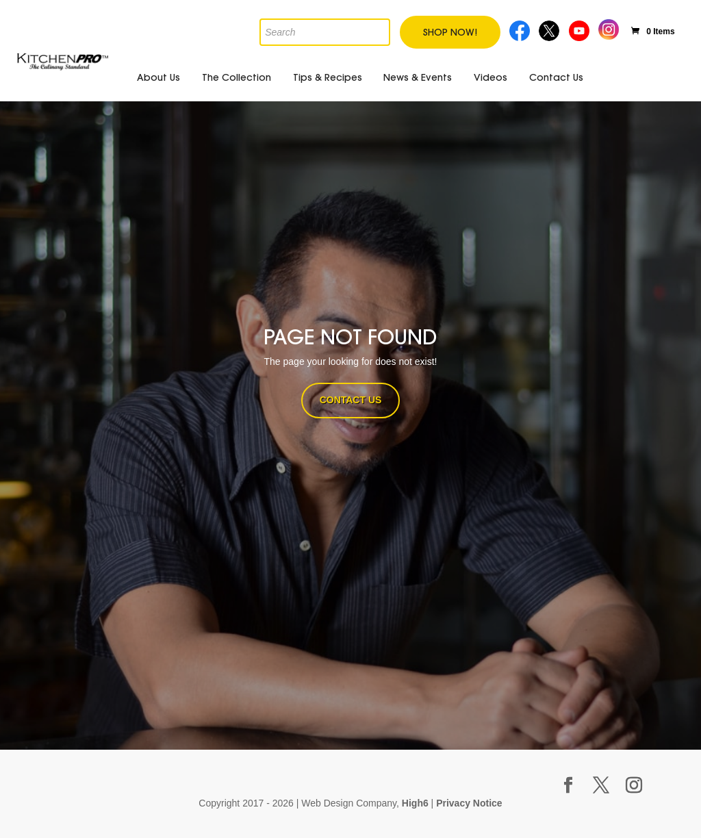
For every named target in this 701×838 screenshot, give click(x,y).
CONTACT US (351, 399)
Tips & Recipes (327, 77)
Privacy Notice (469, 803)
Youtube (580, 29)
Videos (490, 77)
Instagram (609, 27)
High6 (415, 803)
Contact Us (556, 77)
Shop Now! (450, 32)
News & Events (417, 77)
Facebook (520, 29)
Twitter (550, 29)
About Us (158, 77)
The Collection (236, 77)
